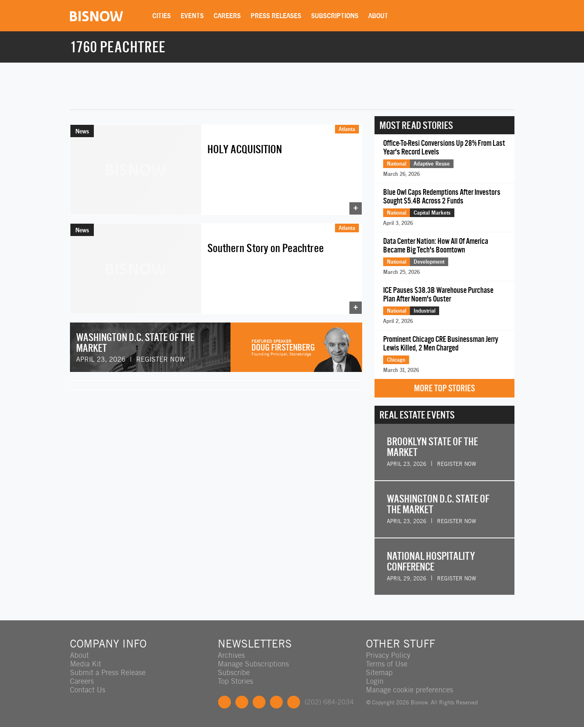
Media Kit (85, 663)
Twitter (241, 702)
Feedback (293, 702)
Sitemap (379, 672)
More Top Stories (444, 388)
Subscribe (234, 672)
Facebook (224, 702)
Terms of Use (386, 663)
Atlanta (347, 129)
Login (375, 681)
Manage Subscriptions (253, 663)
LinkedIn (259, 702)
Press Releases (276, 16)
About (379, 16)
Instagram (276, 702)
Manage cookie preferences (409, 689)
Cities (162, 16)
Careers (227, 16)
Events (192, 16)
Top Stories (235, 681)
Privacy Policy (388, 655)
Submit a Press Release (108, 672)
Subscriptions (335, 16)
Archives (231, 655)
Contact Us (87, 689)
